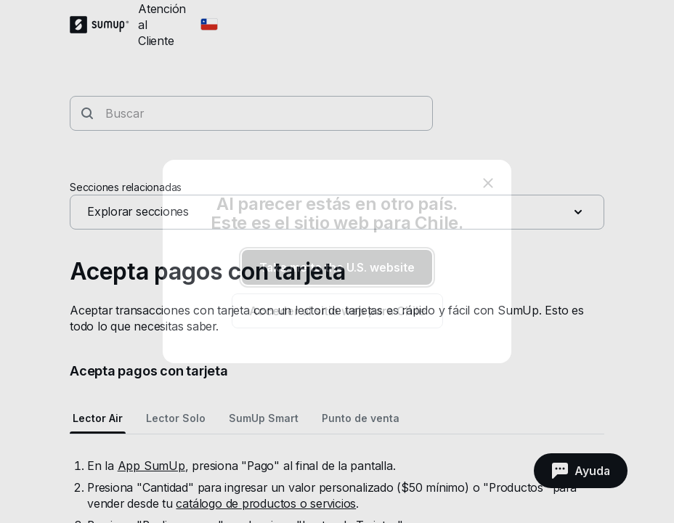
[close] (488, 183)
